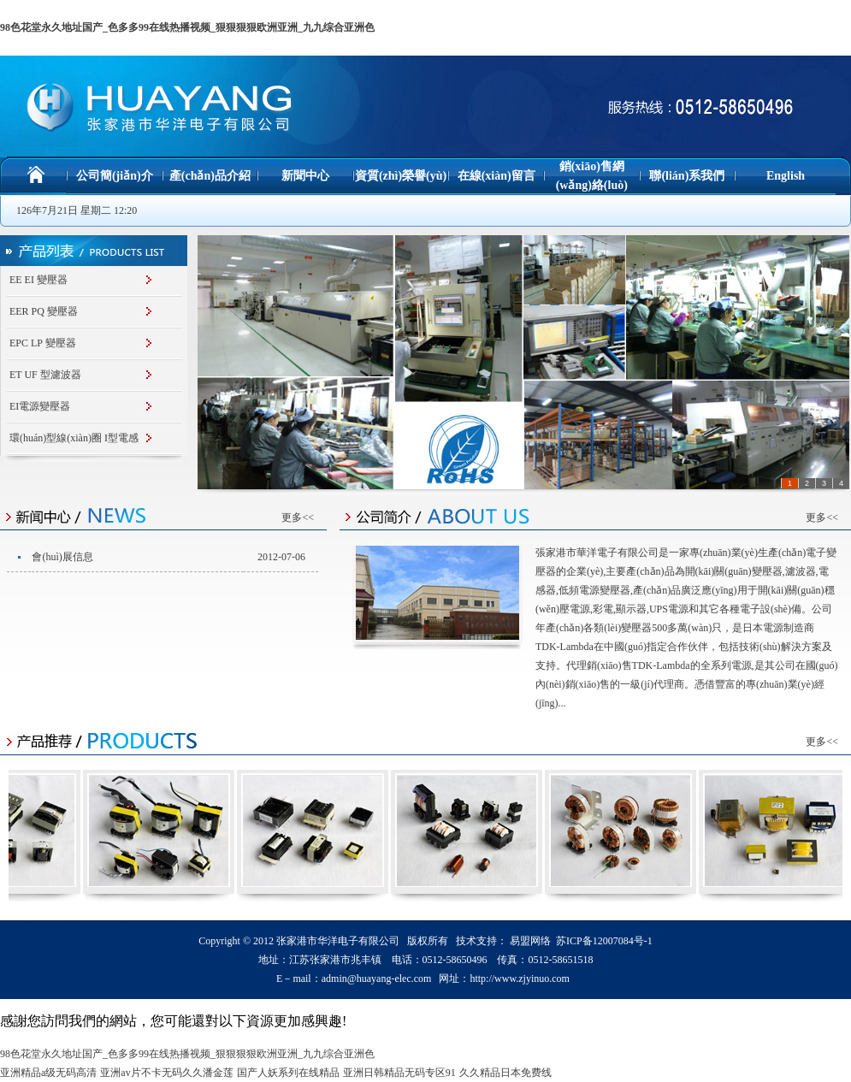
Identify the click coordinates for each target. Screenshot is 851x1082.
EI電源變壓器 (39, 406)
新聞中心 (305, 175)
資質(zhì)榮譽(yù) (400, 175)
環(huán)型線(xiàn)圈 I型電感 (74, 438)
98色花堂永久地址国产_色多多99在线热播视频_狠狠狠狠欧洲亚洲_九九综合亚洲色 (187, 27)
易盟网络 (530, 941)
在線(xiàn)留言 (496, 175)
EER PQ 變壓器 (43, 311)
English (785, 175)
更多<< (297, 517)
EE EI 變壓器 (38, 280)
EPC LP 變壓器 (42, 343)
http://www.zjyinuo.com (520, 978)
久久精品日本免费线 (505, 1073)
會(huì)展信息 (62, 557)
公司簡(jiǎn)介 (114, 175)
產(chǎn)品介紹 (210, 175)
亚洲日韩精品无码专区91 (399, 1073)
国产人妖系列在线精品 (288, 1073)
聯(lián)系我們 (686, 175)
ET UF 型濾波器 (45, 375)
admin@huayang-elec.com (377, 978)
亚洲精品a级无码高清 (48, 1073)
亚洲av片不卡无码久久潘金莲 (166, 1073)
